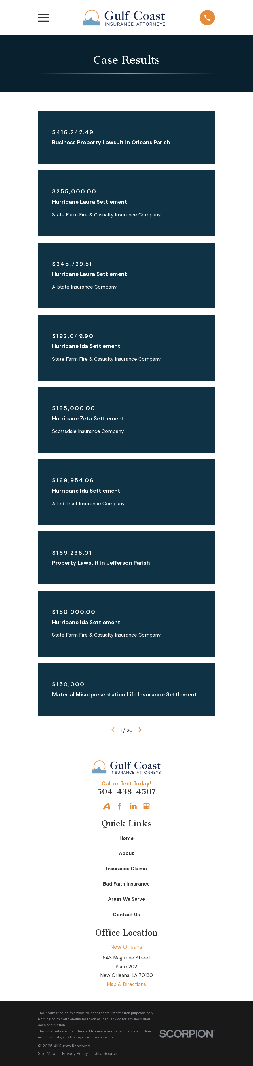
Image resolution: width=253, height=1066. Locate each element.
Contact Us (126, 914)
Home (126, 838)
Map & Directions (126, 984)
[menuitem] (46, 1053)
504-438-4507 (126, 791)
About (126, 853)
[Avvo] (106, 806)
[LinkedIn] (133, 806)
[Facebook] (119, 806)
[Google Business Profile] (146, 806)
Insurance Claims (126, 868)
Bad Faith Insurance (126, 884)
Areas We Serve (126, 899)
